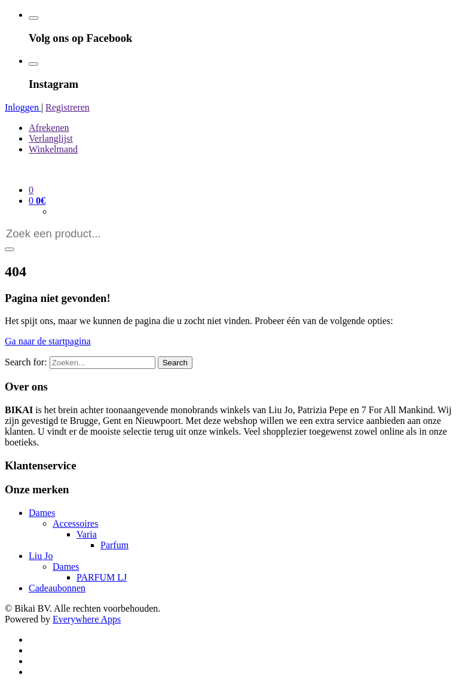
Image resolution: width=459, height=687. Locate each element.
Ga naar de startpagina (47, 341)
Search (175, 362)
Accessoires (75, 523)
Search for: (26, 362)
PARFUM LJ (101, 577)
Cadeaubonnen (57, 588)
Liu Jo (41, 556)
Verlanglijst (51, 138)
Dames (42, 513)
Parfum (114, 545)
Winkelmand (53, 149)
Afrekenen (49, 128)
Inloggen (23, 107)
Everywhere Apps (87, 619)
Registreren (67, 107)
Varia (86, 534)
